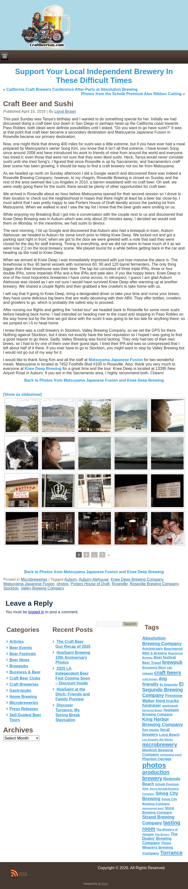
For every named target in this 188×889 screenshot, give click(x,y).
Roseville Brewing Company (154, 584)
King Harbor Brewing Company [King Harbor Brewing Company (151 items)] (162, 722)
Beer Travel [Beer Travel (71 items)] (151, 663)
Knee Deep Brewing (43, 368)
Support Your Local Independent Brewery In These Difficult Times (94, 76)
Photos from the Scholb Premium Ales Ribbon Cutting (131, 94)
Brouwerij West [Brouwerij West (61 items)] (154, 667)
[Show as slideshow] (22, 394)
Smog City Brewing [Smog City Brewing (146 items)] (160, 796)
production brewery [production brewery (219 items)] (155, 775)
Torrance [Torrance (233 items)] (171, 853)
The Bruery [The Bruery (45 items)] (162, 834)
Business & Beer (24, 672)
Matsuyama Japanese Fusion (116, 360)
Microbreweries (34, 579)
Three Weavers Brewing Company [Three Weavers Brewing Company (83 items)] (157, 848)
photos (63, 584)
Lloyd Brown (65, 111)
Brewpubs (18, 666)
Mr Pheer (103, 883)
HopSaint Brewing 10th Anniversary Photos (73, 657)
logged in (36, 612)
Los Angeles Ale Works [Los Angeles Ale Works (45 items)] (157, 739)
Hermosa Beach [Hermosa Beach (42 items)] (152, 710)
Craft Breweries (23, 684)
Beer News (19, 660)
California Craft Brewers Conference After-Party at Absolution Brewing (72, 89)
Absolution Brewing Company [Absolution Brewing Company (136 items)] (162, 641)
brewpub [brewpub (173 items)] (172, 662)
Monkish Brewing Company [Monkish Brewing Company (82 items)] (157, 752)
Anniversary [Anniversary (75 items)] (152, 648)
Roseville (120, 584)
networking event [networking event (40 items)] (171, 754)
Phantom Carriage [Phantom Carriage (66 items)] (156, 759)
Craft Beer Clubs (24, 678)
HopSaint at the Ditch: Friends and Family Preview (73, 694)
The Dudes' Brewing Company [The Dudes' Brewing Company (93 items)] (159, 838)
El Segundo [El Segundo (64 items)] (169, 684)
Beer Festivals (22, 654)
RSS (23, 874)
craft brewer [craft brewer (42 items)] (150, 679)
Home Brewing (23, 697)
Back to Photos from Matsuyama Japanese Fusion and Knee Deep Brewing (94, 380)
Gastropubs (20, 690)
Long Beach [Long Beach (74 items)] (169, 735)
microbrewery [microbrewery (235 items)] (159, 744)
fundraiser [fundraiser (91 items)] (151, 705)
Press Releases (23, 709)
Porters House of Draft (90, 584)
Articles (16, 641)
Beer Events (20, 648)
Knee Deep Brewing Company (137, 579)
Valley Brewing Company (42, 588)
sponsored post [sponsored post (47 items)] (153, 808)
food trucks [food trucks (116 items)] (167, 700)
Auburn (70, 579)
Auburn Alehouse (94, 579)
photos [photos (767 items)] (154, 765)
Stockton (11, 588)
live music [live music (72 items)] (150, 730)
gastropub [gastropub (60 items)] (170, 705)
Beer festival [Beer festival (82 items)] (165, 657)
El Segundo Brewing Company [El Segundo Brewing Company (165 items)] (163, 689)
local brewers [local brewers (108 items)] (156, 732)
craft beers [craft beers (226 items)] (167, 673)
